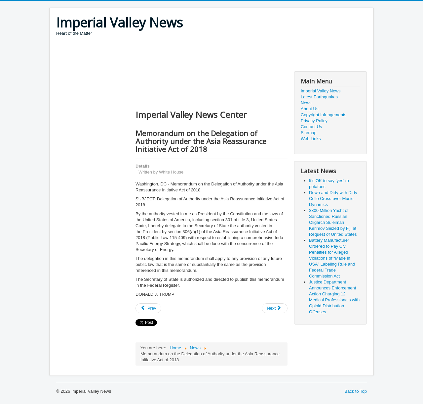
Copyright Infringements (323, 114)
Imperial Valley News (320, 90)
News (306, 102)
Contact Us (311, 126)
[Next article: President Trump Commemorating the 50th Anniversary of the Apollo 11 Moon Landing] (275, 308)
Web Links (311, 138)
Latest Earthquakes (319, 96)
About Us (309, 108)
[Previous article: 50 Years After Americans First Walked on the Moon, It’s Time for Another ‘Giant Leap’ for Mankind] (148, 308)
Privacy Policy (314, 120)
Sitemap (309, 132)
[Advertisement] (176, 55)
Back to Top (355, 391)
